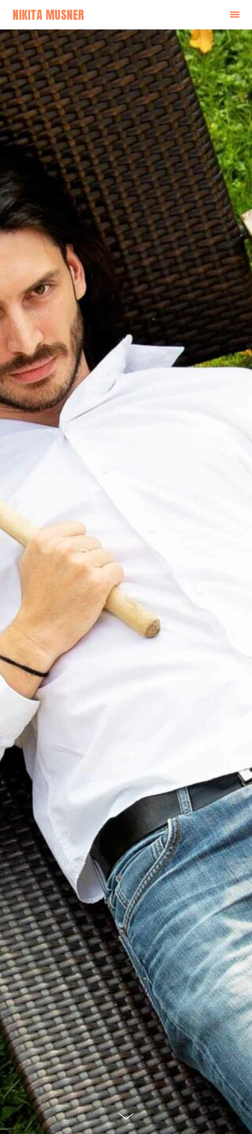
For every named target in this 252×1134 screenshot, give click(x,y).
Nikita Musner (48, 15)
